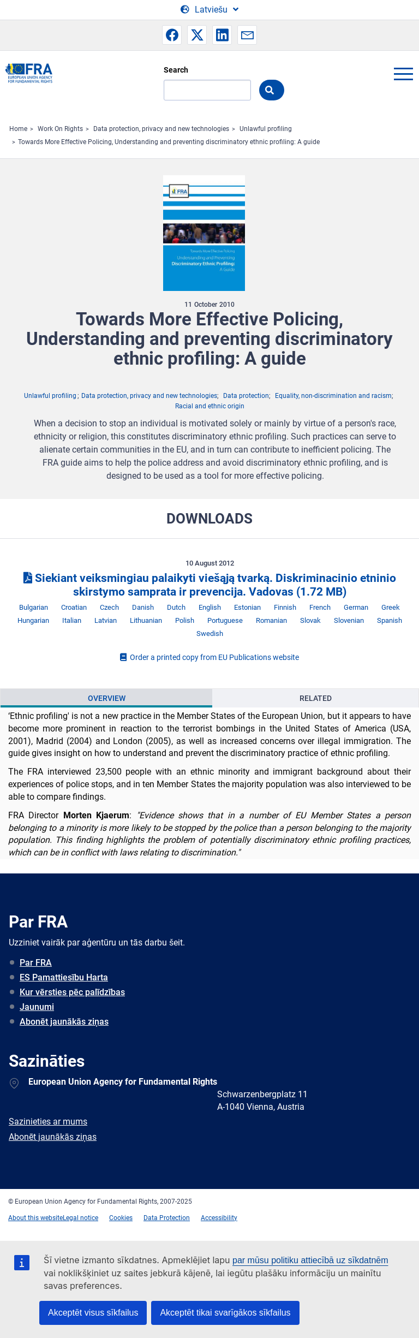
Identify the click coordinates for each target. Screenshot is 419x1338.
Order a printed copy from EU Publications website (209, 657)
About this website (35, 1218)
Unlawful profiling (266, 129)
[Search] (207, 90)
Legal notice (80, 1218)
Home (18, 129)
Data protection (246, 396)
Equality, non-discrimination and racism (333, 396)
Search (176, 70)
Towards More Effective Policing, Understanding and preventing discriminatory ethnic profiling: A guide (169, 142)
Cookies (121, 1218)
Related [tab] (316, 698)
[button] (172, 35)
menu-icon (403, 73)
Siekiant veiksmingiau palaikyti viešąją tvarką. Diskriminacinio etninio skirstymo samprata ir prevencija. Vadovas (209, 585)
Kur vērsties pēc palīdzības (72, 992)
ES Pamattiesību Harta (64, 977)
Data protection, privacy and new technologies (161, 129)
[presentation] (106, 698)
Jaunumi (37, 1007)
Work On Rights (60, 129)
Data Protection (166, 1218)
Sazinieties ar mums (48, 1121)
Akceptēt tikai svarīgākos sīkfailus (225, 1312)
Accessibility (219, 1218)
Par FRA (36, 963)
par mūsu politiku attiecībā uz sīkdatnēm (310, 1260)
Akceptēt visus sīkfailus (93, 1312)
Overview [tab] (106, 698)
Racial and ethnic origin (209, 406)
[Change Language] (209, 10)
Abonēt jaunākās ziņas (64, 1021)
